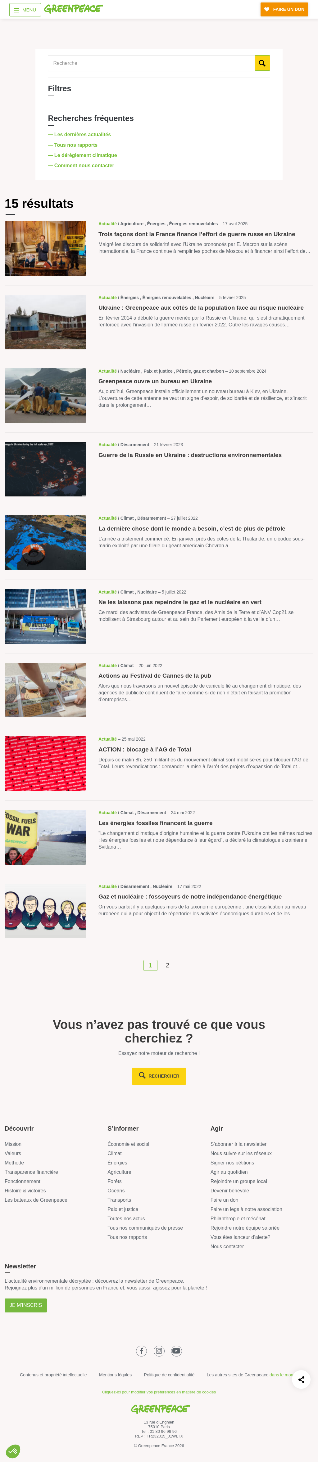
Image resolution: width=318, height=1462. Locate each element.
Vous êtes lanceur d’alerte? (240, 1237)
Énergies (117, 1162)
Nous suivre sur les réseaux (241, 1153)
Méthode (14, 1162)
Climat (114, 1153)
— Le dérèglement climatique (83, 155)
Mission (13, 1144)
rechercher (164, 1076)
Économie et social (128, 1144)
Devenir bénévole (230, 1190)
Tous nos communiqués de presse (145, 1228)
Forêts (114, 1181)
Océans (116, 1190)
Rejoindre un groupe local (239, 1181)
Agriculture (119, 1172)
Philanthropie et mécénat (238, 1218)
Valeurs (13, 1153)
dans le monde (284, 1374)
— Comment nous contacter (82, 165)
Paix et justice (122, 1209)
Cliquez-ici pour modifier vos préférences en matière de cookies (159, 1392)
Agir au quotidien (229, 1172)
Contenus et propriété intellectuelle (53, 1374)
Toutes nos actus (126, 1218)
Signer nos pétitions (232, 1162)
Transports (119, 1200)
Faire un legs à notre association (246, 1209)
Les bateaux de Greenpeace (36, 1200)
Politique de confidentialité (169, 1374)
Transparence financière (31, 1172)
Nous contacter (227, 1246)
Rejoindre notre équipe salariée (245, 1228)
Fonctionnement (22, 1181)
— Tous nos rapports (73, 145)
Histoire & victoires (25, 1190)
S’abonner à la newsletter (239, 1144)
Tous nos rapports (127, 1237)
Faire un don (224, 1200)
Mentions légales (115, 1374)
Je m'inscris (26, 1305)
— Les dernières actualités (80, 134)
